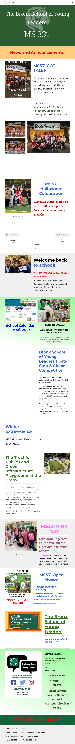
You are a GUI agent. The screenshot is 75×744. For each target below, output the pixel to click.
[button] (2, 2)
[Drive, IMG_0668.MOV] (45, 165)
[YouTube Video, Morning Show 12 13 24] (57, 432)
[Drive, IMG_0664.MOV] (12, 165)
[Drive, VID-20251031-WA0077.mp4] (37, 232)
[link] (12, 229)
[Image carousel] (18, 198)
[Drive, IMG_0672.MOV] (29, 165)
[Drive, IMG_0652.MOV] (62, 165)
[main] (37, 25)
